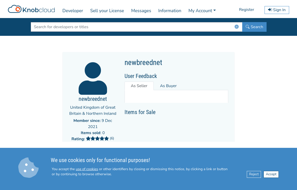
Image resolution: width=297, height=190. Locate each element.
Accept (271, 174)
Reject (254, 174)
